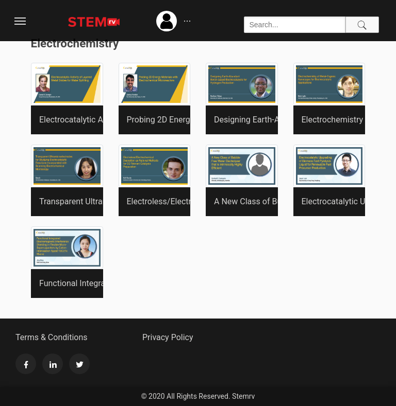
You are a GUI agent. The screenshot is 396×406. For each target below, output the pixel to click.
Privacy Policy (167, 337)
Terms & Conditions (51, 337)
